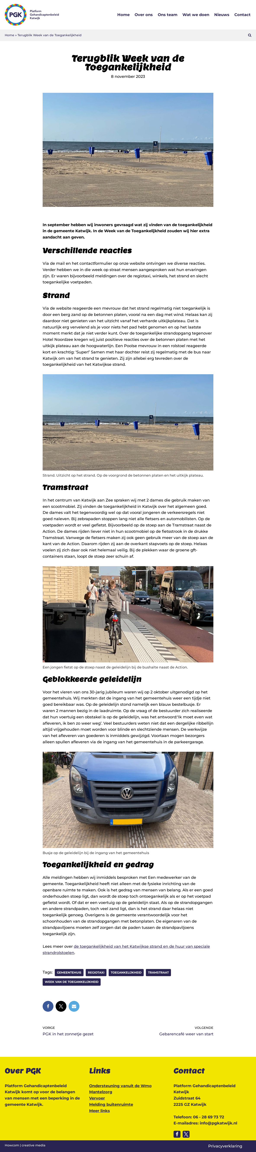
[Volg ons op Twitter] (186, 1134)
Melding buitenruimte (111, 1104)
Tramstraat (158, 972)
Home (123, 14)
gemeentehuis (69, 972)
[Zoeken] (249, 35)
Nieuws (221, 14)
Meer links (99, 1110)
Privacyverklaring (225, 1146)
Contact (242, 14)
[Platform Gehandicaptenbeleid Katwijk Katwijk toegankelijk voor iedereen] (32, 15)
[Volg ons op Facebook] (177, 1134)
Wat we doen (195, 14)
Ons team (167, 14)
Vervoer (97, 1098)
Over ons (144, 14)
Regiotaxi (96, 972)
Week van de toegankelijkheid (71, 982)
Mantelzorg (100, 1092)
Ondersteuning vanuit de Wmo (120, 1085)
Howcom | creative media (25, 1145)
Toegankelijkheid (126, 972)
